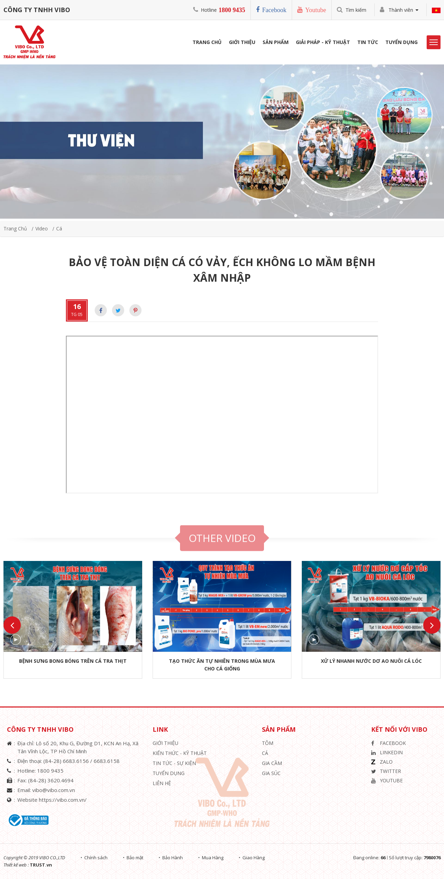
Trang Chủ (207, 42)
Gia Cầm (272, 763)
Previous (12, 625)
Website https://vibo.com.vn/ (52, 799)
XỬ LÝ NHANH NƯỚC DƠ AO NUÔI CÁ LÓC (371, 661)
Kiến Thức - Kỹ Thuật (180, 753)
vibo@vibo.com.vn (53, 789)
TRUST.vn (41, 865)
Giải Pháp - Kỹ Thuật (323, 42)
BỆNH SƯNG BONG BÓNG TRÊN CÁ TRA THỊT (73, 661)
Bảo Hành (172, 857)
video (41, 228)
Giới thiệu (165, 743)
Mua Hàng (212, 857)
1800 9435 (232, 10)
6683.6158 (107, 760)
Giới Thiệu (242, 42)
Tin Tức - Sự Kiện (174, 763)
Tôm (267, 743)
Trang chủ (15, 228)
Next (432, 625)
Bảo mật (135, 857)
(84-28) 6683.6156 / (68, 760)
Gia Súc (271, 773)
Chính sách (96, 857)
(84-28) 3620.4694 (51, 780)
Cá (59, 228)
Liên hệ (162, 783)
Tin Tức (367, 42)
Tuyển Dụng (401, 42)
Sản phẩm (276, 42)
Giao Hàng (253, 857)
